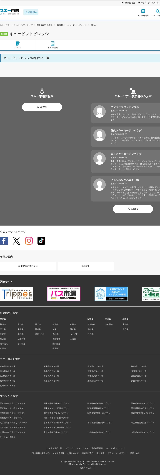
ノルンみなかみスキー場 (125, 180)
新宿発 (3, 324)
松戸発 (55, 324)
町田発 (3, 339)
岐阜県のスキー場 (51, 376)
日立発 (73, 329)
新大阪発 (91, 324)
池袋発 (3, 334)
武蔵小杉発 (40, 334)
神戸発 (90, 334)
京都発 (90, 329)
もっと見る (42, 107)
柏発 (54, 329)
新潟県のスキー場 (7, 376)
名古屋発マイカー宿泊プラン (12, 427)
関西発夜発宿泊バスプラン (99, 413)
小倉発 (125, 324)
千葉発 (55, 348)
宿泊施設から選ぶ (45, 25)
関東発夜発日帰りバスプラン (56, 403)
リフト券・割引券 (7, 437)
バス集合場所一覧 (54, 448)
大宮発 (20, 324)
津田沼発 (56, 344)
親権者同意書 (97, 448)
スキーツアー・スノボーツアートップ (16, 25)
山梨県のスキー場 (95, 371)
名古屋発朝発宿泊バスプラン (100, 423)
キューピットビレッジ (77, 25)
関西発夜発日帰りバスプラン (56, 413)
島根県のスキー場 (51, 381)
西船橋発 (56, 339)
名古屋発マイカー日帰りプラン (57, 427)
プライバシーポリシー (117, 453)
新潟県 (60, 25)
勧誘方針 (86, 266)
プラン (17, 45)
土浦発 (73, 339)
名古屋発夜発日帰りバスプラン (57, 423)
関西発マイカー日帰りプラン (56, 418)
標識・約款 (135, 453)
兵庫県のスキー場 (7, 381)
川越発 (20, 329)
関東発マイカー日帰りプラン (56, 408)
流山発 (55, 334)
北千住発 (4, 344)
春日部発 (21, 344)
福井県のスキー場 (95, 376)
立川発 (3, 348)
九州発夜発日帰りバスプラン (56, 432)
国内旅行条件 (88, 453)
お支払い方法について (115, 448)
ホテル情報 (53, 45)
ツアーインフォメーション (76, 448)
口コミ (94, 25)
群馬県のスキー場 (51, 371)
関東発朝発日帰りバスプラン (12, 403)
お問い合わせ (73, 453)
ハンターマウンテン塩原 (125, 106)
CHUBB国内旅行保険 (28, 266)
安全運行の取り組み (41, 453)
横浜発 (38, 324)
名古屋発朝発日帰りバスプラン (13, 423)
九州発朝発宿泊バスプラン (99, 432)
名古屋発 (109, 324)
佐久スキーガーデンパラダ (126, 130)
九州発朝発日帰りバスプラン (12, 432)
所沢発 (20, 334)
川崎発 (38, 329)
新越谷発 (21, 339)
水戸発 (73, 324)
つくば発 (74, 334)
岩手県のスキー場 (51, 366)
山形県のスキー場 (95, 366)
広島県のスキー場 (95, 381)
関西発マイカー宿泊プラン (11, 418)
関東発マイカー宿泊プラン (11, 408)
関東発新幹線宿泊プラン (98, 408)
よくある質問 (58, 453)
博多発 (125, 329)
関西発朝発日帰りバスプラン (12, 413)
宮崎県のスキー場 (7, 386)
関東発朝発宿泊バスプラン (99, 403)
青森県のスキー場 (7, 366)
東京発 (3, 329)
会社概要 (100, 453)
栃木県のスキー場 (7, 371)
